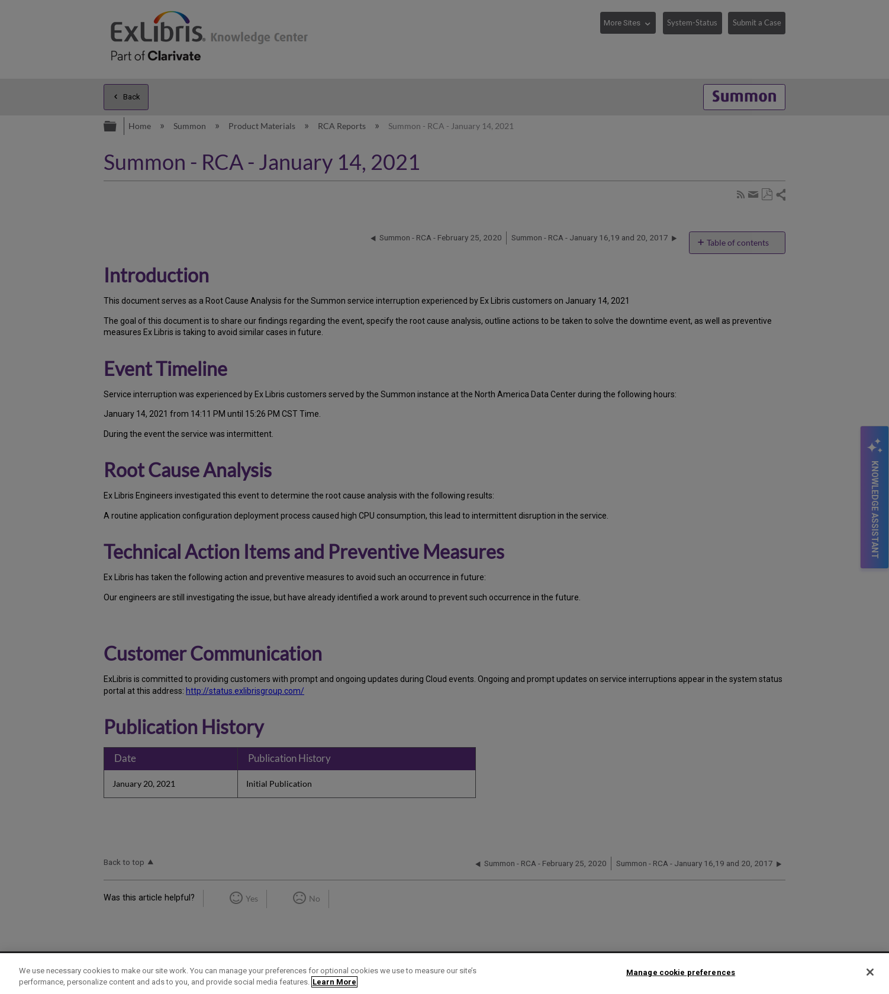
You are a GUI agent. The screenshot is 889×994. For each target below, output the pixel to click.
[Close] (870, 972)
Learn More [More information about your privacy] (334, 981)
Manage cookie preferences (680, 972)
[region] (444, 973)
